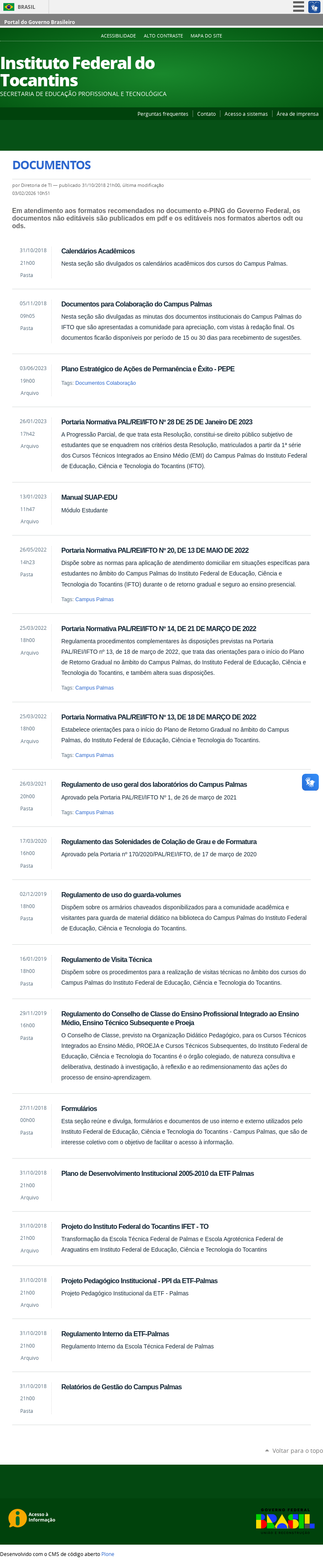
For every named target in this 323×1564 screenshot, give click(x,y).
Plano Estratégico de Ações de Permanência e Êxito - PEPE (148, 369)
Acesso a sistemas (246, 113)
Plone (107, 1554)
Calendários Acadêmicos (98, 251)
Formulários (79, 1108)
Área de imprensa (298, 113)
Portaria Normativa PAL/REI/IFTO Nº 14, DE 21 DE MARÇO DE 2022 (158, 628)
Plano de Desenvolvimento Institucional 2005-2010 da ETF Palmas (157, 1173)
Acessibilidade (118, 36)
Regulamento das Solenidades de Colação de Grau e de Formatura (159, 841)
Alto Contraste (163, 36)
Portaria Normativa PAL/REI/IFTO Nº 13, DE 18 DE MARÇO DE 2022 (158, 717)
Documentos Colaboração (105, 383)
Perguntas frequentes (163, 113)
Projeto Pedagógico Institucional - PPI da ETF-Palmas (139, 1280)
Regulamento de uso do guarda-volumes (121, 894)
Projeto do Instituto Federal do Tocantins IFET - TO (135, 1226)
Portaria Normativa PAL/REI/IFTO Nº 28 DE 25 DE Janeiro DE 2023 (156, 422)
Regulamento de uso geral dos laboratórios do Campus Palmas (154, 784)
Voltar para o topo (298, 1451)
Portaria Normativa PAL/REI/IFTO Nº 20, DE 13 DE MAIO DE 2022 (155, 550)
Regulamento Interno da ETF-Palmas (115, 1334)
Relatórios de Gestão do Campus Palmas (121, 1387)
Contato (206, 113)
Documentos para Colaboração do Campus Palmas (136, 304)
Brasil (26, 7)
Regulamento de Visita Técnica (106, 959)
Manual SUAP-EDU (89, 497)
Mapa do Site (206, 36)
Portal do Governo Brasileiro (39, 22)
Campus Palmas (94, 599)
